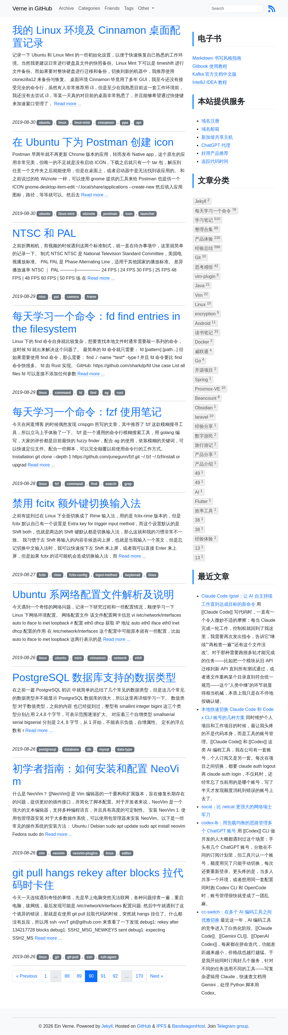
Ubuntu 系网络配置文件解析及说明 (93, 594)
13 (199, 548)
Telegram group (232, 1026)
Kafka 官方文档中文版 (214, 74)
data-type (124, 749)
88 (67, 976)
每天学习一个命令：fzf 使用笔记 (87, 412)
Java (202, 285)
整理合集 (206, 229)
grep (128, 484)
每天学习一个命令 (215, 210)
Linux (203, 304)
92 (115, 976)
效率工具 (205, 510)
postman (110, 214)
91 (103, 976)
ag (107, 393)
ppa (125, 123)
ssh (90, 957)
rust (120, 393)
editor (126, 853)
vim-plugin (207, 276)
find (93, 393)
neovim (59, 853)
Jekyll (202, 201)
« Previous (26, 976)
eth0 (138, 658)
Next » (156, 976)
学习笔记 (207, 220)
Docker (203, 341)
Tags (129, 8)
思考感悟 (206, 267)
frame (91, 297)
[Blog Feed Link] (272, 8)
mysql (104, 749)
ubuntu (44, 123)
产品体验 (207, 238)
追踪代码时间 (214, 161)
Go (199, 360)
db (89, 749)
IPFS (161, 1026)
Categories (89, 8)
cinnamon (106, 123)
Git (200, 257)
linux (62, 123)
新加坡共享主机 (217, 137)
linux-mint (66, 214)
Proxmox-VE (210, 388)
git (57, 957)
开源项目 (205, 369)
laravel (204, 416)
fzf (57, 484)
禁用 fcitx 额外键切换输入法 (76, 503)
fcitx (42, 575)
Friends (112, 8)
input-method (106, 575)
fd (80, 393)
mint (78, 658)
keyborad (132, 575)
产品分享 (205, 454)
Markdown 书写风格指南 (216, 58)
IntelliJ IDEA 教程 (209, 82)
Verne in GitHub (32, 8)
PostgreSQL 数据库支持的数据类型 (94, 677)
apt (138, 123)
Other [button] (144, 8)
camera (73, 297)
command (63, 393)
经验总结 (207, 248)
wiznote (89, 214)
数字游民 (205, 435)
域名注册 (210, 120)
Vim (201, 295)
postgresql (47, 749)
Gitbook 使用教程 (209, 66)
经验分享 (205, 426)
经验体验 (205, 538)
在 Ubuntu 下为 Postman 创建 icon (93, 142)
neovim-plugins (85, 853)
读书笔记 (206, 332)
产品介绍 (205, 463)
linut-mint (82, 123)
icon (128, 214)
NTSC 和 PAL (44, 233)
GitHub (144, 1026)
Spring (203, 379)
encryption (207, 313)
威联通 (203, 351)
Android (205, 323)
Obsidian (205, 407)
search (110, 484)
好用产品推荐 (214, 153)
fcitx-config (78, 575)
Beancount (207, 398)
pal (56, 297)
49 (199, 473)
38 (199, 519)
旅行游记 (205, 445)
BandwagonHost (188, 1026)
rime (57, 575)
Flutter (203, 501)
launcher (147, 214)
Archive (66, 8)
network (120, 658)
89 (79, 976)
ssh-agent (108, 957)
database (71, 749)
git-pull (72, 957)
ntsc (42, 297)
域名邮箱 (210, 129)
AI (198, 492)
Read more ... (67, 103)
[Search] (236, 8)
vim (42, 853)
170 (139, 976)
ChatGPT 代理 (215, 145)
